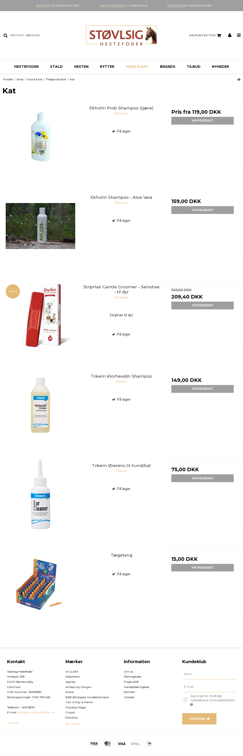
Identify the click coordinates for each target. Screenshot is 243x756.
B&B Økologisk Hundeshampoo (87, 697)
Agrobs (70, 682)
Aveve (69, 692)
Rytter (107, 66)
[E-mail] (209, 686)
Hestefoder (26, 66)
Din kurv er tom (205, 35)
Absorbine (72, 676)
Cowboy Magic (75, 707)
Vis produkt (202, 120)
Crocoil (70, 712)
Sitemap (13, 722)
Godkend (197, 718)
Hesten (81, 66)
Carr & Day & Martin (79, 702)
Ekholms (71, 717)
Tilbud (194, 66)
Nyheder (220, 66)
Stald (56, 66)
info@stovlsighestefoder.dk (36, 712)
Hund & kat (137, 66)
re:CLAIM (71, 671)
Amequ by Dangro (78, 687)
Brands (167, 66)
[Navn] (209, 674)
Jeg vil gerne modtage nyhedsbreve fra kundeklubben (212, 700)
